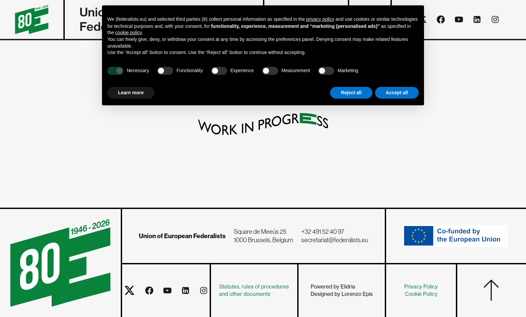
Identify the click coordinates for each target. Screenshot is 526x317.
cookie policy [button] (128, 32)
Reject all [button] (351, 92)
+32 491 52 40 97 (322, 231)
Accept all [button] (397, 92)
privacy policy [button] (320, 19)
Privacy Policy (421, 286)
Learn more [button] (131, 92)
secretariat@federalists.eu (334, 240)
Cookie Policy (421, 294)
